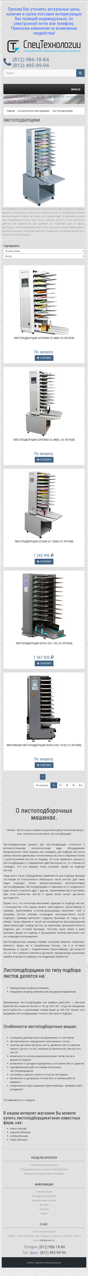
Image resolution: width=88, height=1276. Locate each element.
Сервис (44, 1213)
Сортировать (11, 246)
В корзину (44, 358)
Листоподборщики (62, 111)
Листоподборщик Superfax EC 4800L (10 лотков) (44, 439)
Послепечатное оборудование (33, 111)
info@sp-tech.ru (47, 1240)
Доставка (44, 1204)
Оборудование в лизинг (44, 1196)
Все (80, 785)
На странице (42, 785)
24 (60, 785)
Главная (11, 111)
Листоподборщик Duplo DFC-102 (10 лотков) (44, 643)
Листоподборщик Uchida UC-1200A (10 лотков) (44, 541)
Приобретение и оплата (44, 1200)
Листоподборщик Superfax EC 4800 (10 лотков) (44, 338)
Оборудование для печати (44, 1165)
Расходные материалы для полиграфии (44, 1173)
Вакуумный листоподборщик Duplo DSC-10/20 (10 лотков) (44, 745)
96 (73, 785)
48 (67, 785)
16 (54, 785)
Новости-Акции (44, 1191)
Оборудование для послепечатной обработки (44, 1169)
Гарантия (44, 1209)
